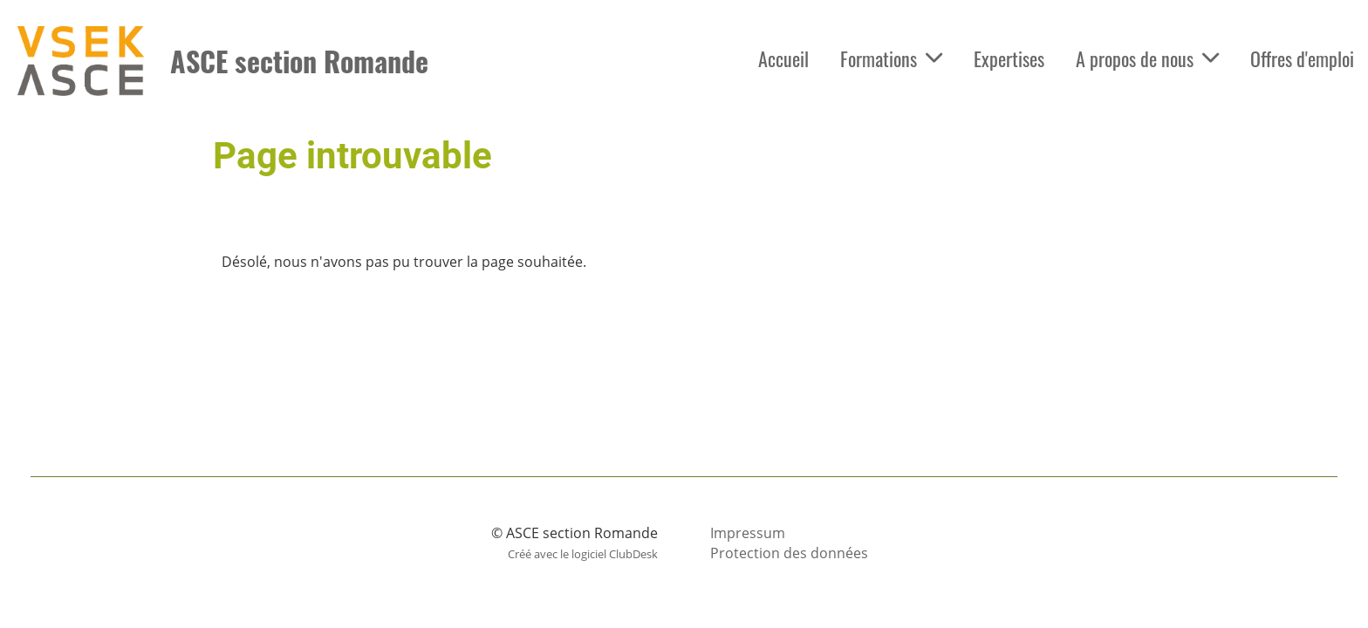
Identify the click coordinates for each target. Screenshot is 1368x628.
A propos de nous (1147, 58)
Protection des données (789, 553)
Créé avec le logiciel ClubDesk (583, 554)
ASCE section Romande (299, 61)
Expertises (1009, 58)
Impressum (747, 533)
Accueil (783, 58)
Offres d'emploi (1302, 58)
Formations (891, 58)
